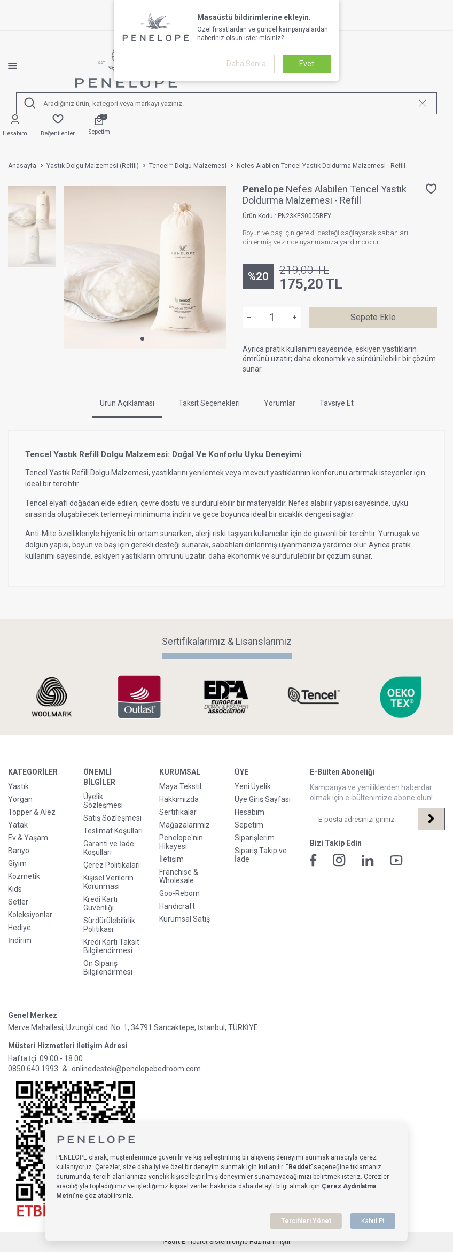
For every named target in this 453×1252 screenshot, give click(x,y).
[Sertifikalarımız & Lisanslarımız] (52, 697)
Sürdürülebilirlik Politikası (109, 924)
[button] (142, 339)
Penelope (264, 189)
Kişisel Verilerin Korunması (108, 882)
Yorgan (20, 799)
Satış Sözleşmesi (112, 818)
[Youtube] (396, 860)
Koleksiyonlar (30, 914)
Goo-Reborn (179, 893)
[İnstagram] (339, 860)
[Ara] (29, 103)
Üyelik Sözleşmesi (103, 800)
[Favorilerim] (58, 125)
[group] (145, 267)
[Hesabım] (15, 125)
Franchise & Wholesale (178, 876)
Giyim (17, 863)
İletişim (171, 859)
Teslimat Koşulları (113, 830)
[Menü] (20, 65)
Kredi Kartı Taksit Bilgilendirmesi (111, 946)
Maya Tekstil (180, 786)
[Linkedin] (368, 860)
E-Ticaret (195, 1242)
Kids (15, 889)
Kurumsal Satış (184, 919)
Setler (18, 902)
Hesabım (249, 812)
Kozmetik (24, 876)
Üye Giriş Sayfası (263, 799)
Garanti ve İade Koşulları (108, 847)
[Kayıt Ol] (431, 819)
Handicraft (177, 906)
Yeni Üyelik (253, 786)
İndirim (20, 940)
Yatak (18, 825)
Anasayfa (22, 165)
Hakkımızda (179, 799)
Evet (306, 63)
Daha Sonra (246, 63)
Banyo (18, 850)
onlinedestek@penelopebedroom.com (136, 1068)
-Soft (171, 1242)
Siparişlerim (255, 837)
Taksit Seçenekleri (209, 403)
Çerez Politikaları (111, 865)
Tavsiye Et (336, 403)
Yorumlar (279, 403)
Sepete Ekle (373, 317)
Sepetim (249, 825)
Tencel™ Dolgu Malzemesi (187, 165)
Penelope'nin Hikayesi (181, 842)
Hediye (19, 927)
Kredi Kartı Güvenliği (100, 903)
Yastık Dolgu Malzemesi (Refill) (92, 165)
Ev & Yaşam (28, 837)
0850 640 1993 (33, 1068)
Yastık (18, 786)
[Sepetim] (99, 125)
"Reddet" (300, 1167)
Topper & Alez (32, 812)
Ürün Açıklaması (127, 403)
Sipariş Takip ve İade (261, 854)
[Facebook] (313, 860)
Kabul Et (373, 1221)
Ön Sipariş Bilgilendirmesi (107, 967)
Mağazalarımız (184, 825)
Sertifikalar (178, 812)
